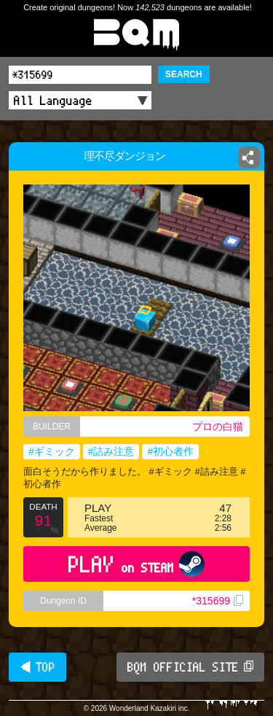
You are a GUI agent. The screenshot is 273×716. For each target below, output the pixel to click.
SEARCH (183, 74)
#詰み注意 (111, 451)
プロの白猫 (217, 426)
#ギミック (51, 451)
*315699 (217, 601)
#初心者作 (170, 451)
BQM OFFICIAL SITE (190, 667)
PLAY (136, 564)
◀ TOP (37, 667)
